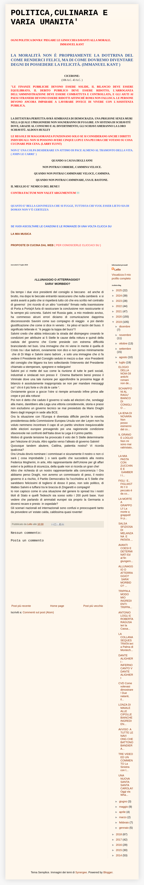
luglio (122, 362)
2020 (119, 316)
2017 (119, 839)
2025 (119, 290)
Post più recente (21, 605)
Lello (117, 269)
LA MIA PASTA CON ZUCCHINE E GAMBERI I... (125, 465)
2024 (119, 295)
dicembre (124, 326)
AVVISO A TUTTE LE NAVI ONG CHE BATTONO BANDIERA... (125, 739)
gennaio (124, 827)
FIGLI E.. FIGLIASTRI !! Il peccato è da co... (125, 487)
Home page (57, 605)
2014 (119, 855)
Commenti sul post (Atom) (38, 612)
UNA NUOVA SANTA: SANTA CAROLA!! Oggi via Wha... (125, 785)
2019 (119, 321)
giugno (123, 801)
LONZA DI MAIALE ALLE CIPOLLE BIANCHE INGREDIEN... (125, 714)
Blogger (108, 872)
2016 (119, 844)
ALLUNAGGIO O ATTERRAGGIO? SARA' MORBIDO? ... (125, 576)
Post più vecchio (93, 605)
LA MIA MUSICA (21, 233)
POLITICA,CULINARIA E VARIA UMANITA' (59, 17)
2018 (119, 834)
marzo (123, 817)
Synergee (81, 872)
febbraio (124, 822)
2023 (119, 300)
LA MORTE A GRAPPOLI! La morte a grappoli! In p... (125, 508)
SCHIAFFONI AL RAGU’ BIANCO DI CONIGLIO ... (125, 398)
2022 (119, 306)
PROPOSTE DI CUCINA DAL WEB (32, 245)
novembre (125, 334)
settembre (125, 348)
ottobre (123, 343)
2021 (119, 311)
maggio (124, 806)
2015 (119, 850)
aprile (122, 811)
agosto (123, 357)
